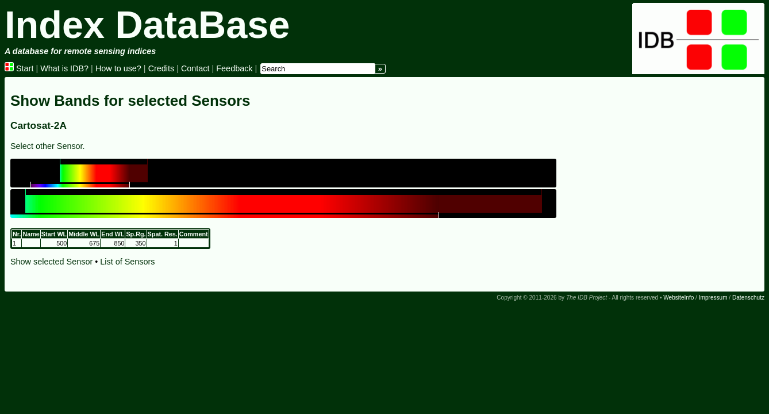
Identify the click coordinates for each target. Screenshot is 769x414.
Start (19, 68)
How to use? (118, 68)
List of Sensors (127, 261)
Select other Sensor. (47, 146)
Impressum (713, 297)
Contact (195, 68)
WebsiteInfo (678, 297)
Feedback (234, 68)
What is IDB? (64, 68)
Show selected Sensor (51, 261)
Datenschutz (748, 297)
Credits (161, 68)
